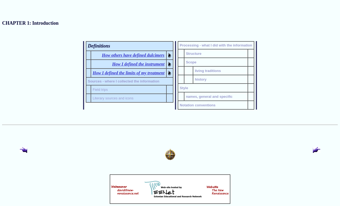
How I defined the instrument (138, 64)
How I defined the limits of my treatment (128, 73)
